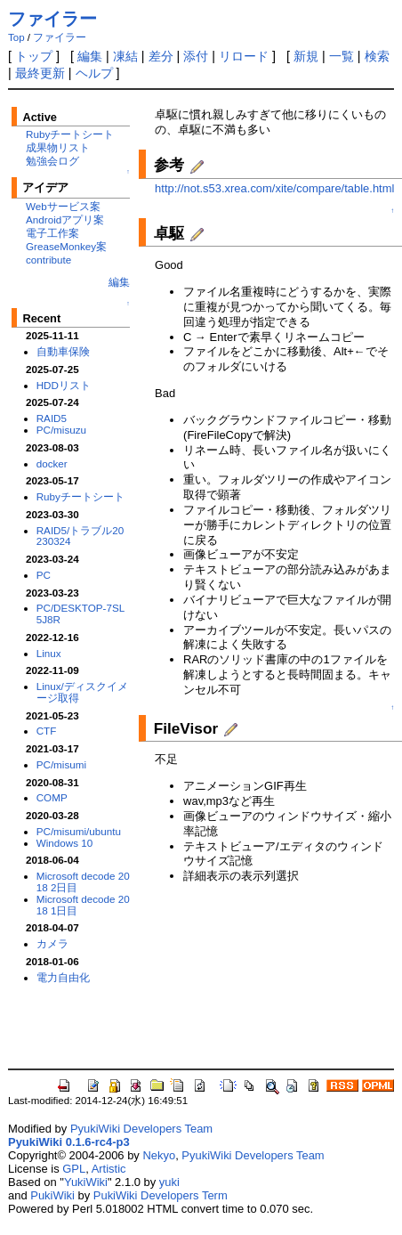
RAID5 (51, 418)
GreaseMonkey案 (66, 246)
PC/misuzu (61, 429)
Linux (48, 653)
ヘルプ (94, 73)
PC (43, 575)
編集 (89, 56)
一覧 (341, 56)
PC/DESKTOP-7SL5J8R (80, 613)
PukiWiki (52, 1195)
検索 (377, 56)
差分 (161, 56)
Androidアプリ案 (65, 219)
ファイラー (52, 18)
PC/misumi (61, 764)
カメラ (52, 943)
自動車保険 (63, 351)
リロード (244, 56)
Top (16, 37)
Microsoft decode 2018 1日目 (83, 904)
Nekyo (158, 1155)
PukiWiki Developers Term (160, 1195)
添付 (195, 56)
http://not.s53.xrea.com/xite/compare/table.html (274, 188)
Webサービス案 (63, 206)
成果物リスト (58, 147)
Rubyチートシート (70, 134)
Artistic (109, 1168)
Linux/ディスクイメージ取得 (82, 691)
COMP (52, 797)
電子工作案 (52, 233)
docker (52, 463)
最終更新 (40, 73)
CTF (46, 730)
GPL (73, 1168)
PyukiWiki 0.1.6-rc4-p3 (69, 1142)
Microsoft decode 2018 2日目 (83, 881)
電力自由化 (63, 977)
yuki (169, 1182)
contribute (48, 259)
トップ (33, 56)
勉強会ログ (52, 161)
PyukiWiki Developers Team (141, 1128)
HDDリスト (63, 385)
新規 (305, 56)
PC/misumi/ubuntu (78, 831)
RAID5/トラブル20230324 (80, 536)
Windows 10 (64, 843)
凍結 (125, 56)
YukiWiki (86, 1182)
